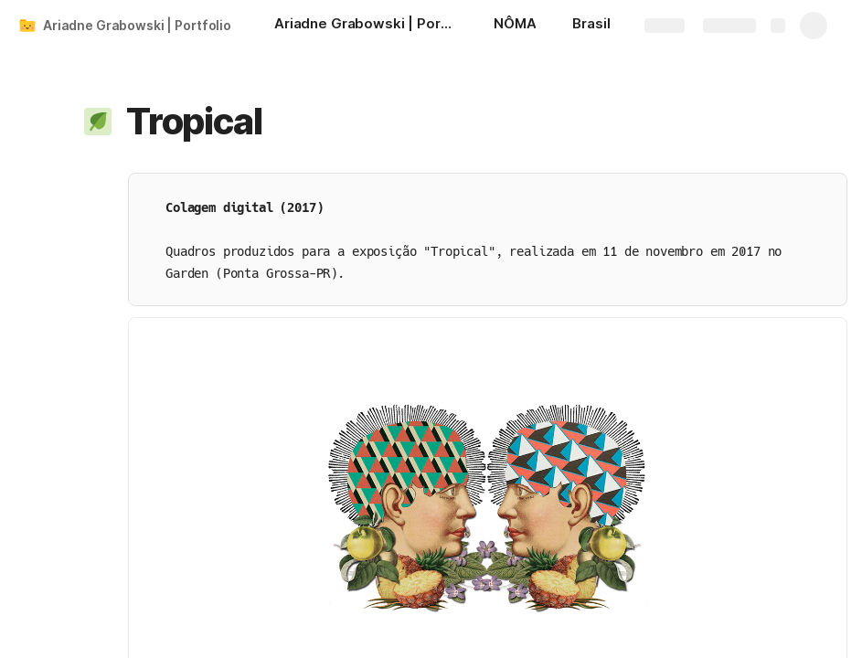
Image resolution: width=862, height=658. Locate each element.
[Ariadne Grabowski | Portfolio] (365, 25)
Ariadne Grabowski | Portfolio (137, 25)
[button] (98, 122)
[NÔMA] (514, 25)
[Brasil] (591, 25)
